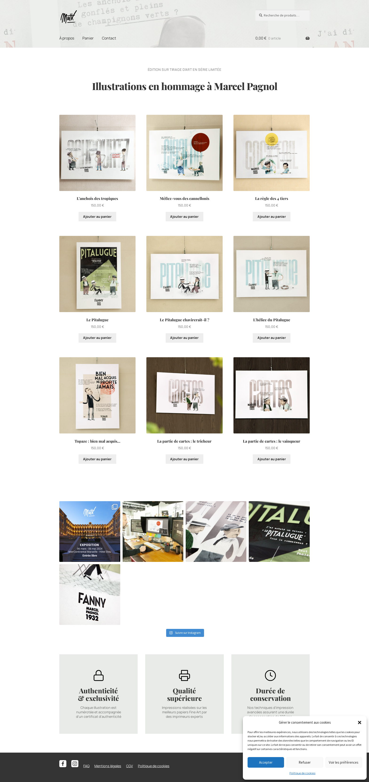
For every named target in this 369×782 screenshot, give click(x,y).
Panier (88, 38)
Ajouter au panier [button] (97, 216)
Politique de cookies (302, 773)
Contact (109, 38)
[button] (359, 722)
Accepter (266, 762)
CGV (129, 766)
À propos (66, 38)
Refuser (305, 762)
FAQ (86, 766)
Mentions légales (107, 766)
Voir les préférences (343, 762)
